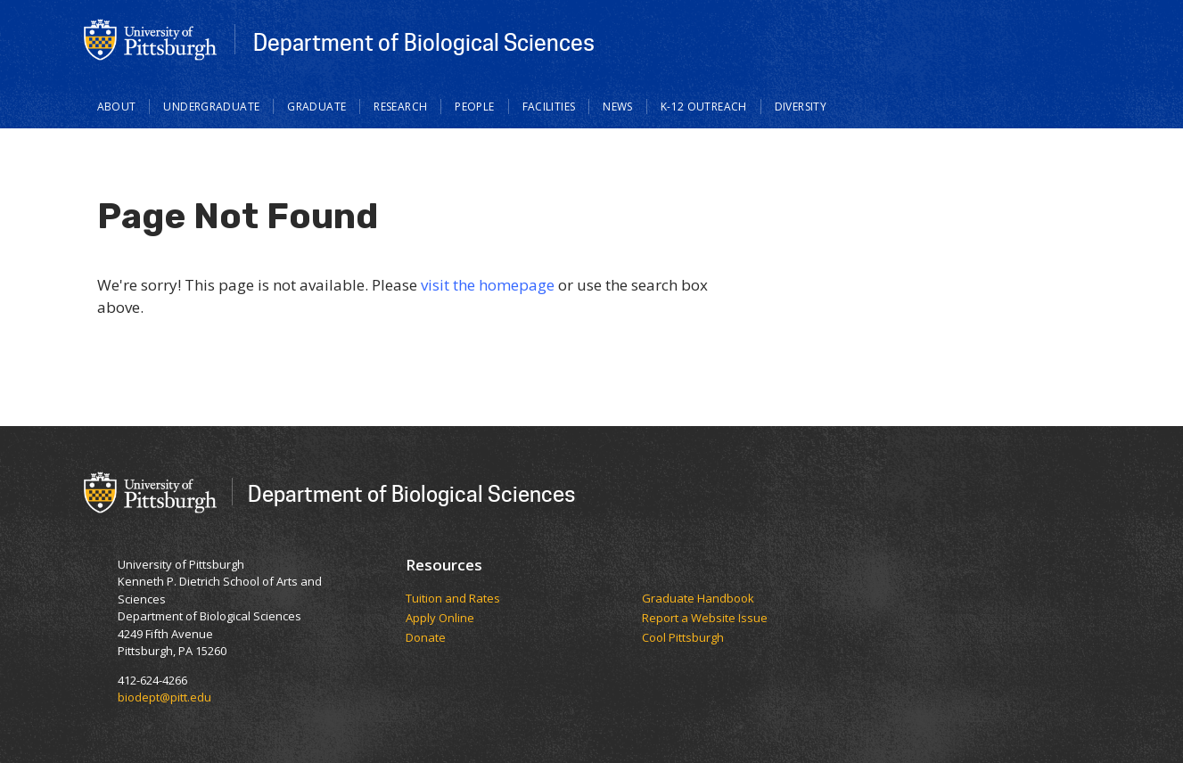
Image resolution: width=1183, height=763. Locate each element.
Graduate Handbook (698, 599)
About (116, 106)
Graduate (316, 106)
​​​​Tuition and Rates (453, 599)
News (618, 106)
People (474, 106)
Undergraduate (211, 106)
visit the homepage (488, 285)
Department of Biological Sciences (424, 41)
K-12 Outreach (704, 106)
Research (400, 106)
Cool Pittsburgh (683, 638)
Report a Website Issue (705, 618)
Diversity (800, 106)
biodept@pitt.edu (164, 697)
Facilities (549, 106)
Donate (426, 638)
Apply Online (440, 618)
